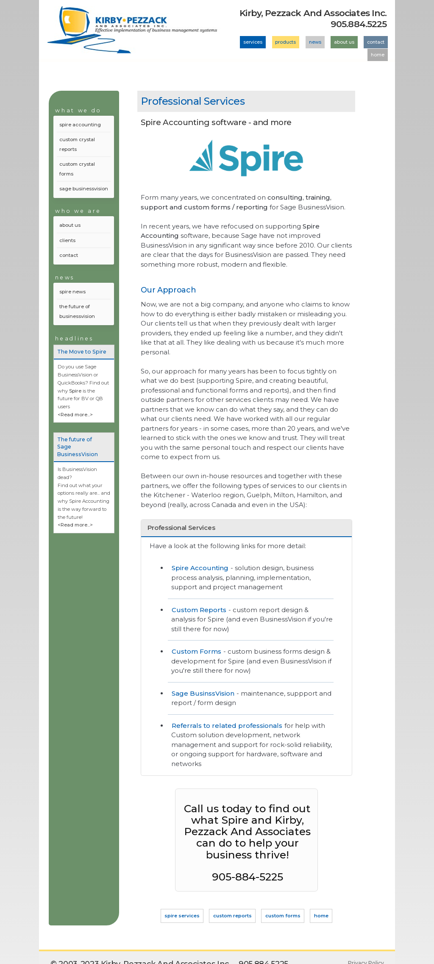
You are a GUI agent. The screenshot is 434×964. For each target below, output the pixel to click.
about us (344, 42)
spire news (72, 292)
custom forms (282, 916)
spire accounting (80, 125)
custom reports (232, 916)
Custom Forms (196, 651)
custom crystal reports (77, 144)
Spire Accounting (200, 568)
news (315, 42)
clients (67, 240)
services (252, 42)
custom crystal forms (77, 169)
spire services (182, 916)
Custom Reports (199, 610)
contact (375, 42)
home (377, 55)
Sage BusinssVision (203, 693)
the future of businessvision (77, 311)
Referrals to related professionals (227, 726)
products (285, 42)
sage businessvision (83, 189)
